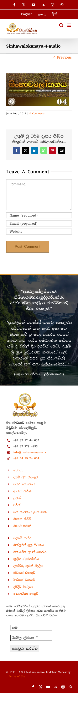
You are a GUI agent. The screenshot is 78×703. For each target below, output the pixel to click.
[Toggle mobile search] (61, 25)
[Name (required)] (39, 215)
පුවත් (17, 498)
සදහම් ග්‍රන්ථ (22, 538)
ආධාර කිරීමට (23, 491)
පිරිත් (16, 505)
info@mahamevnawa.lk (29, 452)
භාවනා (18, 470)
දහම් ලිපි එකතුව (25, 477)
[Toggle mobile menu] (69, 25)
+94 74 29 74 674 (26, 458)
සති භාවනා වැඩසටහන (30, 512)
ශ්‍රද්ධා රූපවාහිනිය (26, 559)
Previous (64, 57)
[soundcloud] (55, 687)
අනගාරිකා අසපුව (25, 593)
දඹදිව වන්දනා (23, 587)
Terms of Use (17, 676)
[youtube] (48, 687)
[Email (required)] (39, 223)
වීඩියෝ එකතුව (24, 580)
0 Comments (37, 113)
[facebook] (33, 687)
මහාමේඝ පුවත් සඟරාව (30, 552)
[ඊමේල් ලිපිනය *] (31, 638)
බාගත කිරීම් (22, 519)
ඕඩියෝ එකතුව (24, 573)
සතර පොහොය (24, 484)
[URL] (39, 232)
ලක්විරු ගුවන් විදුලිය (28, 566)
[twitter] (40, 687)
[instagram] (63, 687)
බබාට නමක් (22, 526)
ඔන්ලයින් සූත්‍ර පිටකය (28, 545)
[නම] (31, 628)
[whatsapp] (70, 687)
